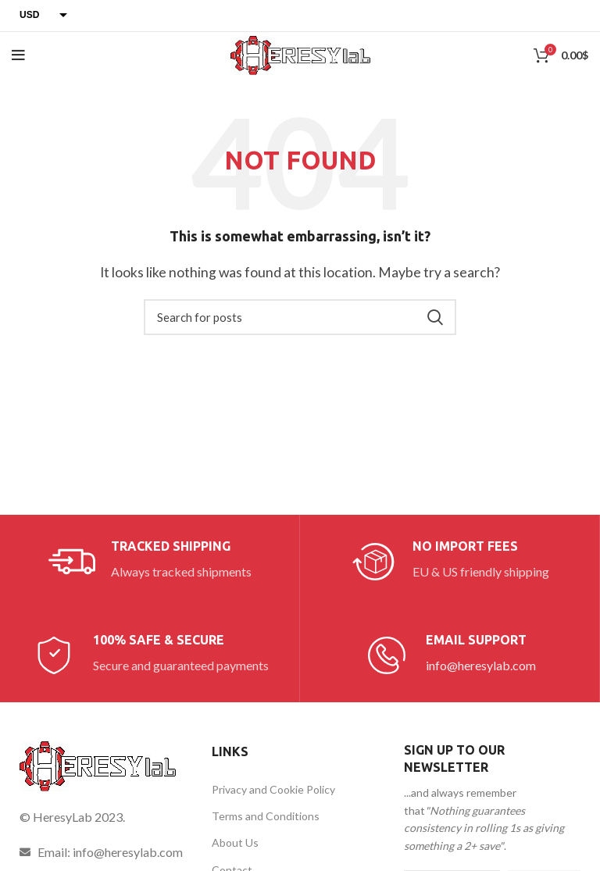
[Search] (300, 317)
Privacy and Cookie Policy (273, 789)
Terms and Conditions (266, 816)
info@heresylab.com (481, 665)
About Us (235, 842)
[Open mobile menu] (18, 55)
